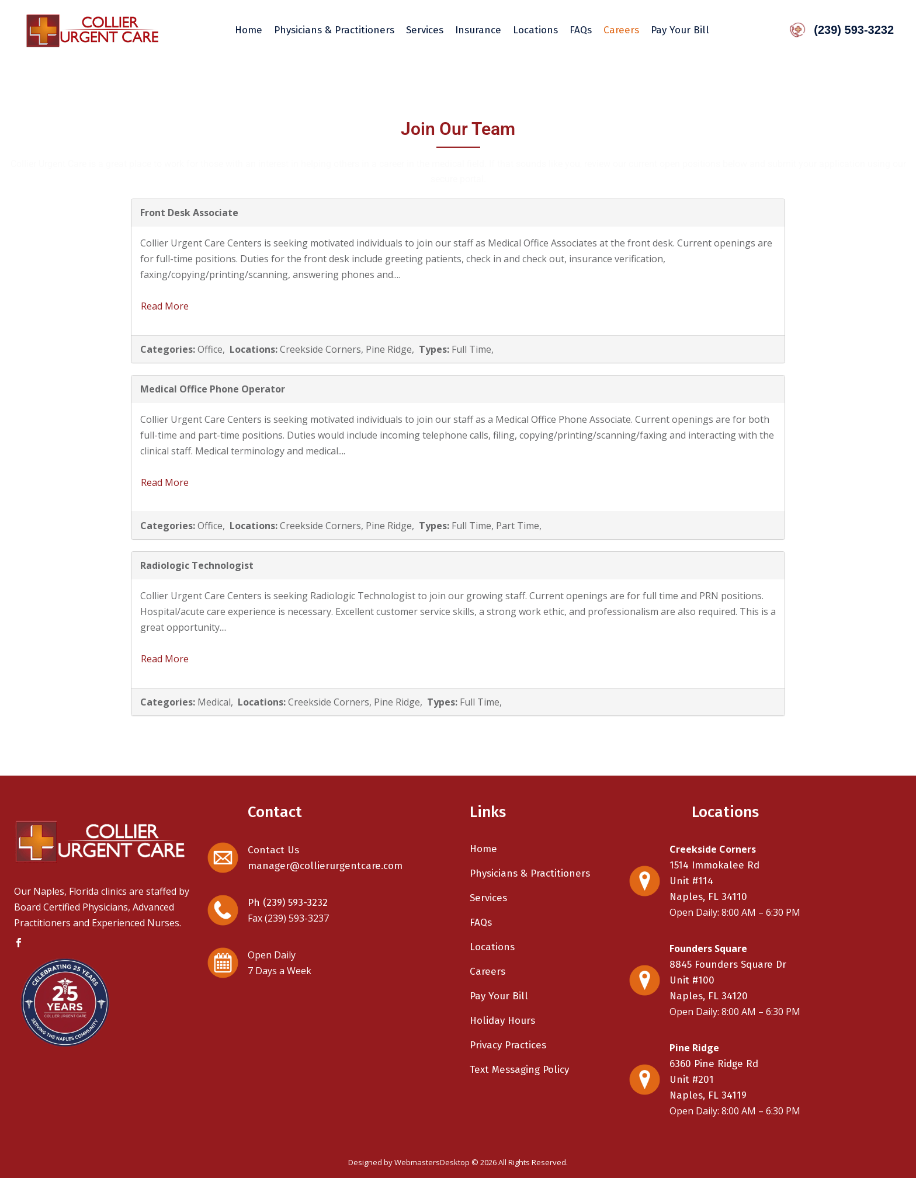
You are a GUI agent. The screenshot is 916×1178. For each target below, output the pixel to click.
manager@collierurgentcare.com (325, 866)
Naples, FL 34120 (708, 996)
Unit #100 (691, 980)
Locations (492, 947)
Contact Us (273, 850)
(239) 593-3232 (840, 29)
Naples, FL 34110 (708, 897)
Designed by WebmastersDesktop (409, 1162)
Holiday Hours (502, 1020)
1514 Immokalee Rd (714, 865)
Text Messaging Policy (519, 1070)
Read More (165, 306)
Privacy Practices (508, 1045)
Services (488, 898)
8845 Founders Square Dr (727, 964)
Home (483, 849)
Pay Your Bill (499, 996)
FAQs (481, 922)
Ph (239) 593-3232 (288, 902)
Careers (487, 971)
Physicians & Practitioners (530, 873)
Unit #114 (691, 881)
